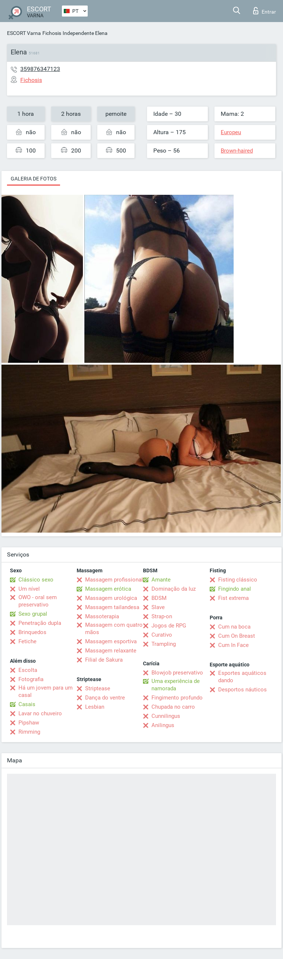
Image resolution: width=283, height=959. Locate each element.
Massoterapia (102, 616)
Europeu (231, 132)
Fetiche (27, 641)
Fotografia (30, 679)
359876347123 (40, 68)
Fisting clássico (237, 579)
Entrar (264, 11)
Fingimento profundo (177, 697)
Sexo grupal (32, 614)
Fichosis (51, 33)
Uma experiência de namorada (175, 685)
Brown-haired (237, 150)
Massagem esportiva (111, 641)
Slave (158, 607)
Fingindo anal (234, 589)
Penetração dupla (39, 623)
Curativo (161, 634)
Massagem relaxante (110, 650)
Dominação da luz (173, 589)
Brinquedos (32, 632)
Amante (161, 579)
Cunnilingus (165, 716)
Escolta (27, 670)
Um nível (29, 589)
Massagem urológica (111, 598)
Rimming (29, 732)
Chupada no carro (173, 707)
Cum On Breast (236, 636)
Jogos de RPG (168, 625)
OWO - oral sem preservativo (37, 601)
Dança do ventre (105, 697)
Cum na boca (234, 626)
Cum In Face (233, 645)
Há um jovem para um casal (45, 691)
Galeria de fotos (33, 179)
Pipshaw (28, 722)
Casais (26, 704)
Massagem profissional (114, 579)
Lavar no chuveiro (40, 713)
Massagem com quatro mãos (114, 629)
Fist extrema (233, 598)
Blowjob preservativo (177, 672)
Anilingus (162, 725)
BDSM (159, 598)
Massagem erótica (108, 589)
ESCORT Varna (24, 33)
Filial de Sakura (104, 659)
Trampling (163, 644)
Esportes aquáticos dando (242, 677)
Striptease (97, 688)
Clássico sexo (35, 579)
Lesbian (94, 707)
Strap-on (161, 616)
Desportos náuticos (242, 689)
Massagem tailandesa (112, 607)
